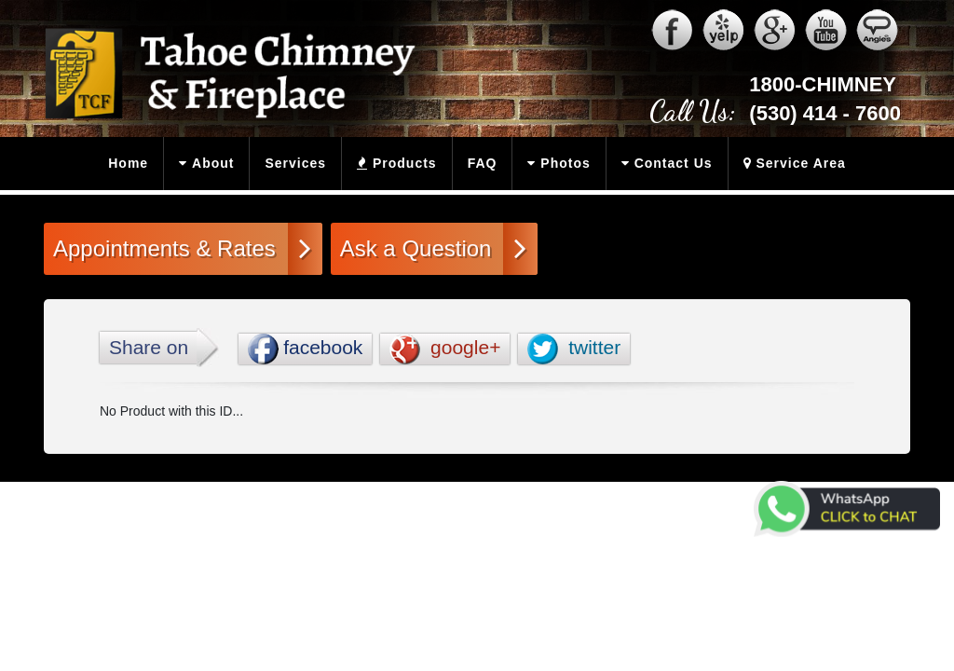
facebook (305, 349)
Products (391, 163)
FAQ (482, 163)
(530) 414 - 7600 (825, 113)
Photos (555, 163)
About (202, 163)
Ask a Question (433, 248)
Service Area (790, 163)
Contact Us (663, 163)
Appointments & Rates (182, 248)
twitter (573, 349)
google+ (444, 349)
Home (128, 163)
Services (295, 163)
